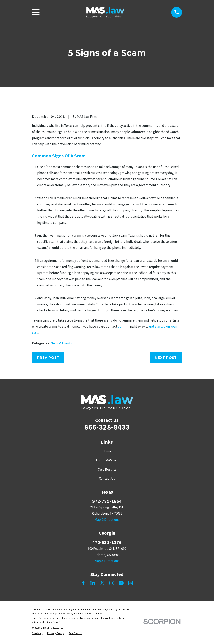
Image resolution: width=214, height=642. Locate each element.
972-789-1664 (107, 501)
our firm (123, 326)
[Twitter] (102, 583)
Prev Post (48, 358)
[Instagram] (111, 583)
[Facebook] (83, 583)
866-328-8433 (107, 427)
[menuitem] (37, 633)
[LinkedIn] (92, 583)
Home (106, 451)
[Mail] (130, 583)
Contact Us (107, 478)
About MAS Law (107, 460)
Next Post (166, 358)
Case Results (107, 469)
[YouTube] (121, 583)
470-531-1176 (107, 542)
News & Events (61, 343)
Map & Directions (107, 519)
